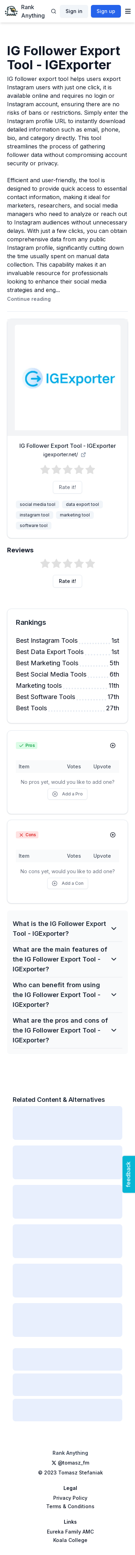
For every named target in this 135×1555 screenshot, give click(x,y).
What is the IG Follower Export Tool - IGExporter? (65, 928)
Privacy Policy (70, 1498)
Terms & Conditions (70, 1506)
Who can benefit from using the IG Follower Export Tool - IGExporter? (65, 994)
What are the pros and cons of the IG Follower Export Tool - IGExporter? (65, 1030)
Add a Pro (67, 794)
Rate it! (67, 487)
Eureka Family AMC (70, 1532)
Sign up (106, 11)
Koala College (70, 1540)
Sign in (74, 11)
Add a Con (68, 883)
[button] (67, 469)
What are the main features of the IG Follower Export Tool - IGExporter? (65, 959)
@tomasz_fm (70, 1463)
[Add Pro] (112, 745)
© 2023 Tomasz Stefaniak (70, 1472)
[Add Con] (112, 835)
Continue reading (29, 299)
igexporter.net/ (64, 454)
